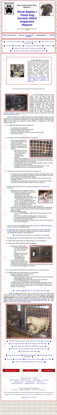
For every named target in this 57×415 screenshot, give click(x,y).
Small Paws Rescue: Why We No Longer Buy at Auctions (29, 346)
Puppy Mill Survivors (30, 381)
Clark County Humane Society (27, 394)
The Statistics (18, 45)
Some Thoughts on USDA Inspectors (37, 343)
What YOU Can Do (26, 380)
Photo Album (41, 381)
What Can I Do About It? (26, 35)
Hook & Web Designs (32, 397)
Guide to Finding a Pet (17, 383)
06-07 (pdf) (37, 341)
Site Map (35, 378)
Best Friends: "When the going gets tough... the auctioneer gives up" (29, 348)
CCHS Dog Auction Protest (18, 343)
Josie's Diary (48, 45)
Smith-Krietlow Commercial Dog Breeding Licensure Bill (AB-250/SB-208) (29, 299)
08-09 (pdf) (46, 341)
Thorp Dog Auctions (18, 381)
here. (34, 200)
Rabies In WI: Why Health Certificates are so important (28, 48)
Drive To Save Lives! (41, 383)
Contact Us (28, 378)
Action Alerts (46, 380)
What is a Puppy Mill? (14, 380)
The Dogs (8, 45)
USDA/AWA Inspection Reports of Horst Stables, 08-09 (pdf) (30, 290)
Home (21, 378)
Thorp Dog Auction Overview (13, 41)
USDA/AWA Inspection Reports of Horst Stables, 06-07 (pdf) (30, 235)
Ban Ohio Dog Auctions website (29, 351)
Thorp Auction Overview (14, 355)
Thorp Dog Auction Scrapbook (33, 45)
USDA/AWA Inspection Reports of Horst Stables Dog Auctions (29, 50)
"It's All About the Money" (31, 41)
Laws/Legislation (41, 35)
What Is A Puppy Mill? (9, 35)
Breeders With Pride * (30, 383)
